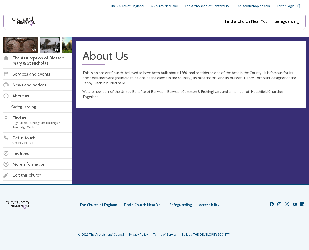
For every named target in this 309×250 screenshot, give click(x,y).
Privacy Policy (138, 234)
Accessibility (209, 204)
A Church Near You (164, 6)
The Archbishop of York (253, 6)
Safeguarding (286, 21)
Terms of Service (165, 234)
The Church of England (127, 6)
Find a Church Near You (246, 21)
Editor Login (288, 6)
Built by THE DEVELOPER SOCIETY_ (206, 234)
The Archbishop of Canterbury (207, 6)
